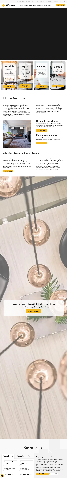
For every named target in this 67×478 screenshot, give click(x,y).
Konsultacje (12, 461)
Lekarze (30, 5)
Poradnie (26, 5)
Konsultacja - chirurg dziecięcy (14, 466)
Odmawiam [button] (44, 473)
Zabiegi (31, 461)
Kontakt (49, 5)
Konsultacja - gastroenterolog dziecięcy (26, 467)
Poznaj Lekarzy (41, 133)
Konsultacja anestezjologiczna (26, 472)
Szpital (34, 5)
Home (21, 5)
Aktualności (40, 5)
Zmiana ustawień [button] (53, 473)
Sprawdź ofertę (8, 171)
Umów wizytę (60, 5)
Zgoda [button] (38, 473)
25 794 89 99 (40, 1)
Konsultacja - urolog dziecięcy (14, 472)
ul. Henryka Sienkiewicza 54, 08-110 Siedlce (25, 1)
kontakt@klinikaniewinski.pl (52, 1)
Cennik (45, 5)
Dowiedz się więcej (33, 312)
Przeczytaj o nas (42, 146)
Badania (23, 461)
